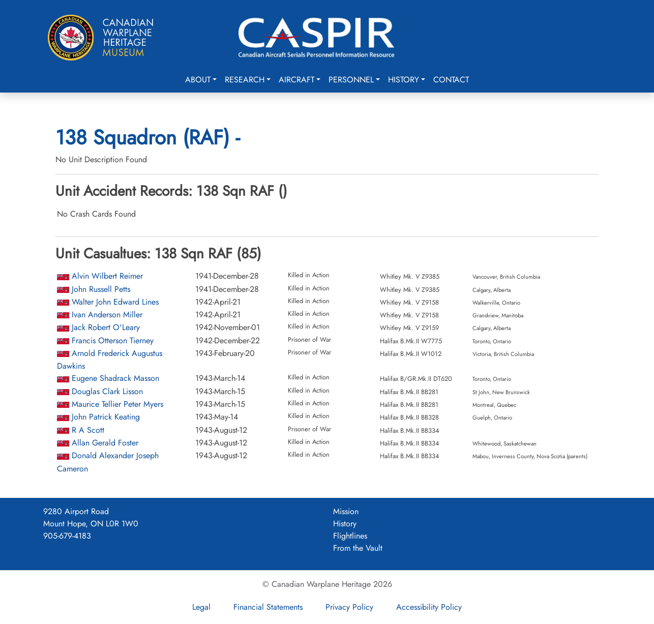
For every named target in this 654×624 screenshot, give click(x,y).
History (403, 79)
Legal (201, 607)
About (198, 79)
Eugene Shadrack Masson (115, 378)
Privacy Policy (349, 607)
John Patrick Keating (106, 417)
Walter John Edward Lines (115, 302)
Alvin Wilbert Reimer (107, 276)
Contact (451, 79)
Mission (346, 511)
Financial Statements (268, 607)
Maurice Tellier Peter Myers (117, 404)
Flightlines (350, 536)
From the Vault (357, 548)
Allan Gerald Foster (105, 443)
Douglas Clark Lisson (107, 391)
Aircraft (296, 79)
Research (244, 79)
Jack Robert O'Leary (106, 327)
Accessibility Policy (429, 607)
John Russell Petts (101, 289)
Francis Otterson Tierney (113, 340)
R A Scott (88, 430)
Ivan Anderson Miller (107, 314)
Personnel (351, 79)
